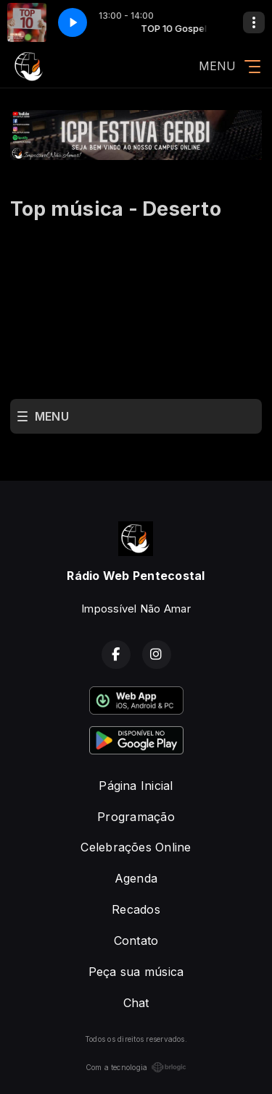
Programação (136, 816)
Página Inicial (136, 785)
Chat (136, 1003)
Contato (136, 940)
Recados (136, 909)
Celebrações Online (136, 847)
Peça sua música (136, 971)
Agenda (136, 878)
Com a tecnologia (136, 1067)
